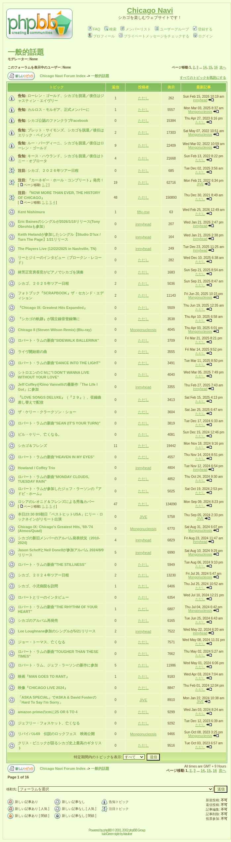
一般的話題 (26, 52)
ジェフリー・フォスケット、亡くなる (49, 723)
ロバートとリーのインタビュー (43, 597)
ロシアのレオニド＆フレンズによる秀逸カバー (56, 502)
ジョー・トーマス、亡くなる (41, 642)
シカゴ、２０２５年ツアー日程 (43, 283)
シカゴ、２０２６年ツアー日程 (52, 171)
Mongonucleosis (200, 112)
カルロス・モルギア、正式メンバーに (58, 110)
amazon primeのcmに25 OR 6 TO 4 (47, 712)
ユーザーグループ (172, 29)
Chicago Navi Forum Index (63, 76)
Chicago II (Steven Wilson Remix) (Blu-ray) (54, 330)
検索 (110, 29)
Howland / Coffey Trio (36, 468)
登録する (202, 29)
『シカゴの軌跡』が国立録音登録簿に (49, 319)
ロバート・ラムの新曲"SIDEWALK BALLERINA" (58, 340)
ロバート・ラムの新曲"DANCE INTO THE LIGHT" (59, 363)
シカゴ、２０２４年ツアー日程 (43, 575)
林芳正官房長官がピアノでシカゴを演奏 (50, 272)
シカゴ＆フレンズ (32, 446)
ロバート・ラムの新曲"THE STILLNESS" (52, 565)
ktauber (127, 834)
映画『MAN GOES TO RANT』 (43, 676)
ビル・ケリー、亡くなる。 (40, 434)
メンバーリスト (135, 29)
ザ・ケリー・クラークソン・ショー (47, 412)
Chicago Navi (150, 10)
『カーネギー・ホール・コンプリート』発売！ (65, 180)
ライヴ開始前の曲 (32, 352)
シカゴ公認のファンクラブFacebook (57, 121)
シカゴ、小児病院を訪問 (38, 586)
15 (210, 67)
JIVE (200, 184)
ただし (143, 98)
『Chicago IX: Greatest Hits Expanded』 (52, 308)
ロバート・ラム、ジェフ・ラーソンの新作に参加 (58, 665)
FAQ (94, 29)
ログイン (203, 36)
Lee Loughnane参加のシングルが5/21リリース (57, 631)
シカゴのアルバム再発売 (38, 620)
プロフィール (101, 36)
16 (216, 67)
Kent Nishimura (31, 212)
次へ (222, 67)
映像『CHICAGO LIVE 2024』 (43, 688)
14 (205, 67)
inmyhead (200, 100)
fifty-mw (143, 212)
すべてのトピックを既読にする (203, 77)
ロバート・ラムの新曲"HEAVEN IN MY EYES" (56, 457)
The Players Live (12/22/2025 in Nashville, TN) (57, 249)
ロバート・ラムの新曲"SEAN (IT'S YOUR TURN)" (59, 423)
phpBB (107, 830)
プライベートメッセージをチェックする (154, 36)
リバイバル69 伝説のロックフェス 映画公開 (56, 734)
